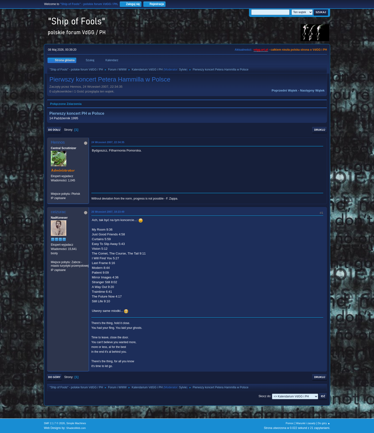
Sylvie (183, 69)
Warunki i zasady (306, 423)
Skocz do (264, 396)
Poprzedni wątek (284, 90)
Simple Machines (76, 423)
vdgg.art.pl (261, 49)
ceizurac (58, 212)
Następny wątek (312, 90)
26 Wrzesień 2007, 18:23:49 (107, 211)
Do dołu (54, 129)
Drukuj (319, 129)
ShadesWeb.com (76, 428)
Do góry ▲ (324, 423)
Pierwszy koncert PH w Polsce (76, 113)
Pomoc (290, 423)
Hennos (58, 142)
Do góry (54, 377)
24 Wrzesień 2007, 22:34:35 (107, 142)
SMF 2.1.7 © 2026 (54, 423)
